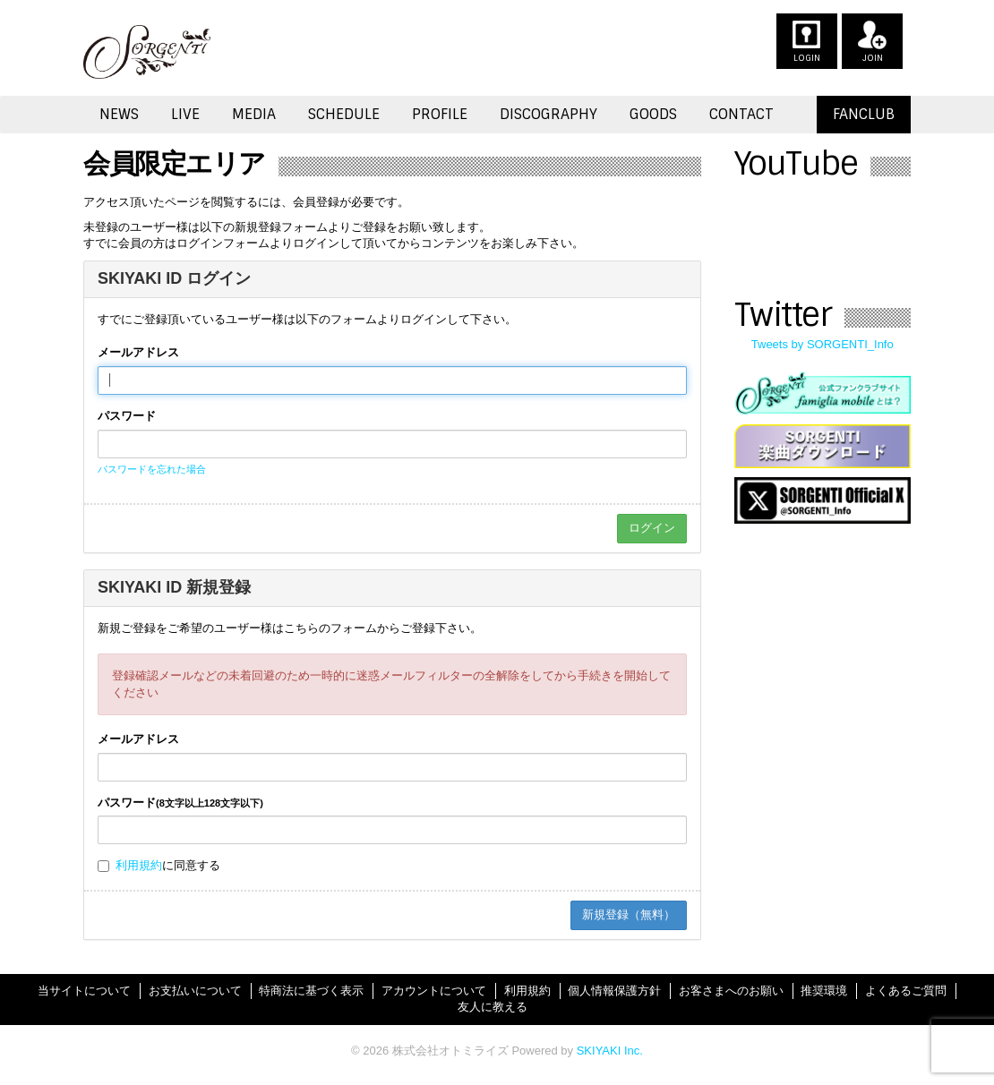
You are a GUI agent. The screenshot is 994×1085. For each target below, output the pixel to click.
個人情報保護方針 (614, 990)
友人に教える (492, 1006)
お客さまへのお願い (731, 990)
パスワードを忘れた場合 (152, 469)
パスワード (127, 416)
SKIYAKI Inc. (610, 1050)
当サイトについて (84, 990)
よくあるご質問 (906, 990)
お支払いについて (195, 990)
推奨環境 (824, 990)
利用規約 (139, 865)
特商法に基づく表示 (311, 990)
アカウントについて (433, 990)
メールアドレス (138, 352)
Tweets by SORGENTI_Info (822, 344)
